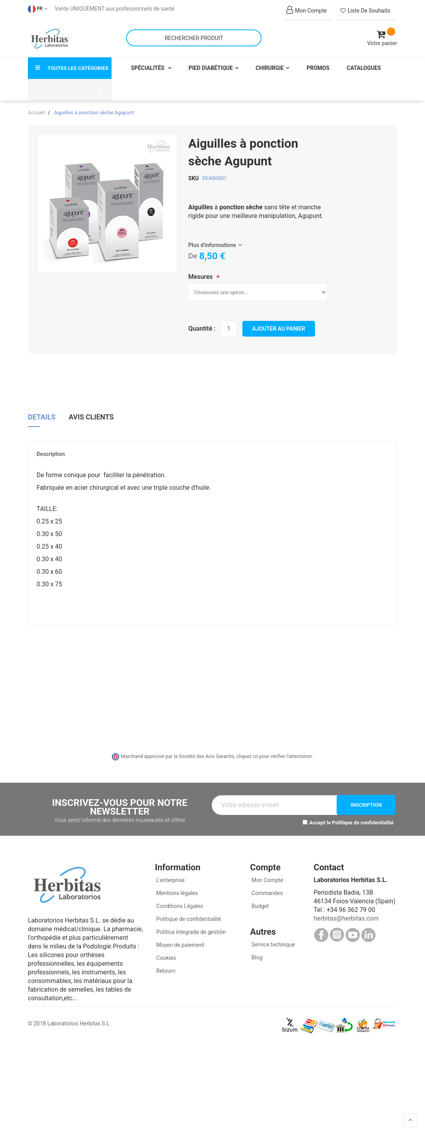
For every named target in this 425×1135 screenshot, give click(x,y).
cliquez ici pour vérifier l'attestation (274, 756)
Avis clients (91, 417)
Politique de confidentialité (363, 822)
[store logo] (49, 38)
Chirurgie (270, 67)
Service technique (272, 944)
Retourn (165, 971)
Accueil (36, 112)
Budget (259, 906)
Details (41, 417)
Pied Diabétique (211, 67)
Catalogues (364, 67)
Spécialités (148, 67)
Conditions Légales (179, 906)
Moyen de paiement (180, 945)
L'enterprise (170, 880)
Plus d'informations (212, 245)
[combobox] (194, 37)
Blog (256, 957)
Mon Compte (266, 880)
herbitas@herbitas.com (346, 918)
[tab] (41, 420)
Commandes (266, 893)
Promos (317, 67)
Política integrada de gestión (190, 932)
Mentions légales (176, 893)
